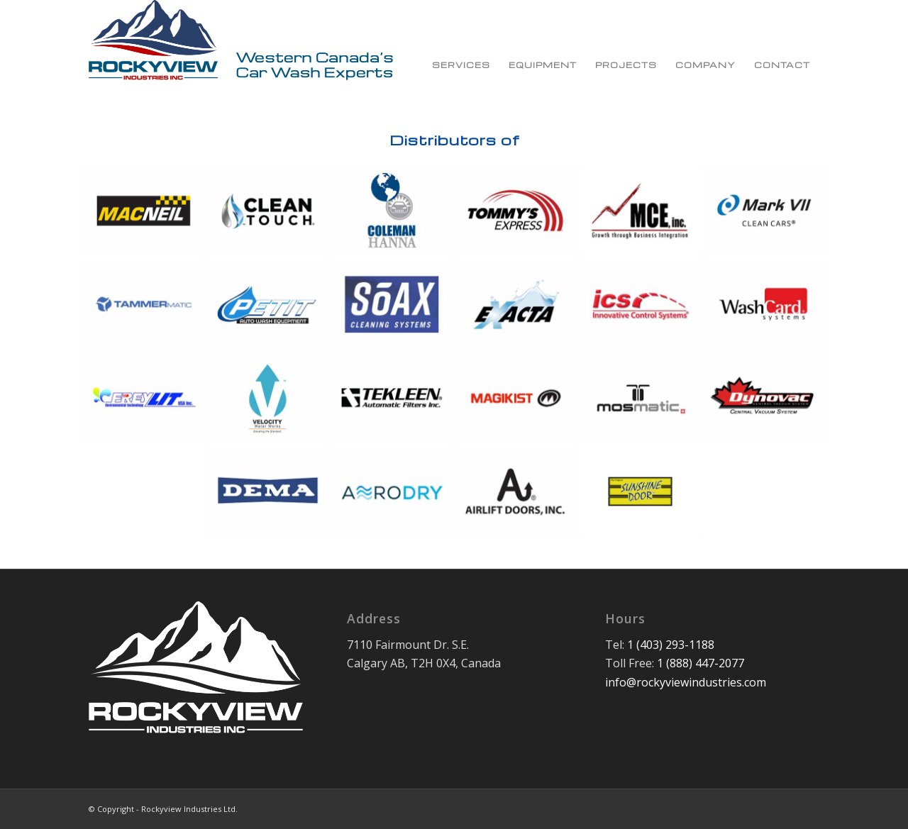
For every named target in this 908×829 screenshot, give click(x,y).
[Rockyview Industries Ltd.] (241, 49)
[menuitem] (461, 49)
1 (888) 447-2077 (700, 663)
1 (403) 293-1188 (670, 644)
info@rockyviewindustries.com (685, 682)
